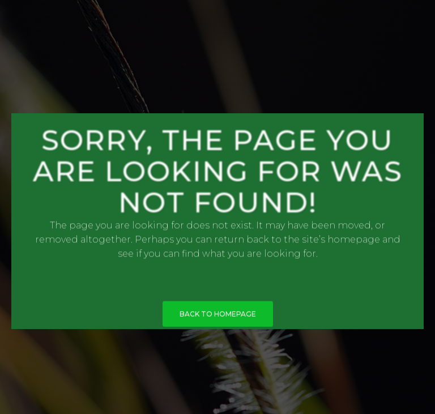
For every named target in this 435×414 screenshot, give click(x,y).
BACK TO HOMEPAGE (218, 315)
